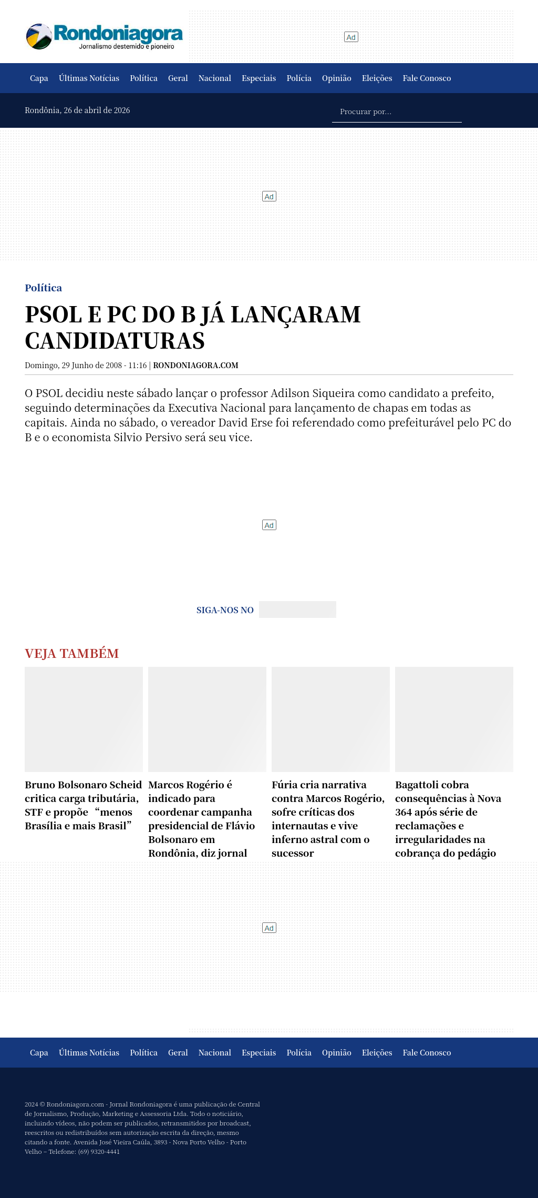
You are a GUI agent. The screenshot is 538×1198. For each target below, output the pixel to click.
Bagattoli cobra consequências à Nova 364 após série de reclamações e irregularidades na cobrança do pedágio (448, 818)
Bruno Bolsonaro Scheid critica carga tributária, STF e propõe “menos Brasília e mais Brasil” (83, 804)
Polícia (299, 78)
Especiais (259, 78)
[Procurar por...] (397, 110)
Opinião (336, 78)
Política (144, 78)
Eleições (377, 78)
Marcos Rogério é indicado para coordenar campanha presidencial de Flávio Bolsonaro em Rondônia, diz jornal (201, 818)
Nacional (215, 78)
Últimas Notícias (89, 78)
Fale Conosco (427, 78)
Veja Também (72, 652)
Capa (39, 78)
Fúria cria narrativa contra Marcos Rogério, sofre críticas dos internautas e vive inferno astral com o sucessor (328, 818)
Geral (178, 78)
